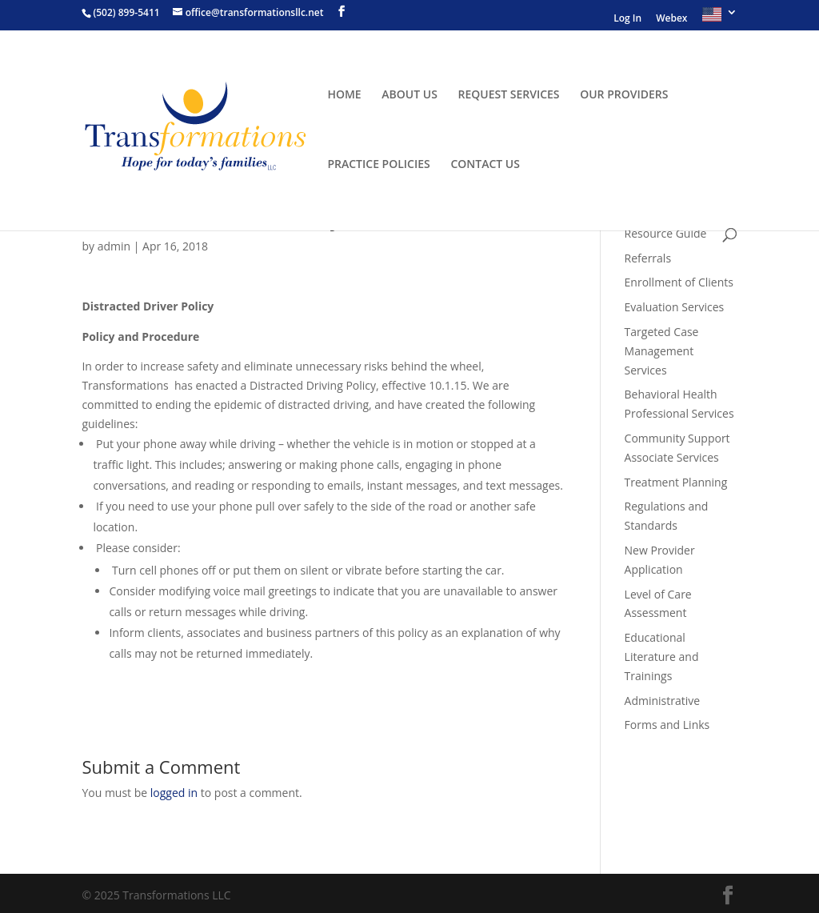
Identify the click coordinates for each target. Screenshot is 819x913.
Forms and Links (667, 724)
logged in (174, 792)
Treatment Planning (676, 482)
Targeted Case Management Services (662, 351)
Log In (627, 19)
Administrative (663, 700)
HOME (344, 95)
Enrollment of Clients (679, 282)
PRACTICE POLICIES (378, 164)
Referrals (648, 258)
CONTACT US (485, 164)
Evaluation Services (675, 306)
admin (114, 246)
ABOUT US (409, 95)
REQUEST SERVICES (509, 95)
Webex (671, 19)
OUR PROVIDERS (624, 95)
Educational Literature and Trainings (662, 656)
